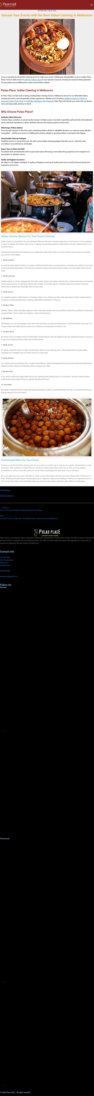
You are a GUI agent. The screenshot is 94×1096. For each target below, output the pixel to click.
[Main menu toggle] (91, 5)
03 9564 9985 (5, 571)
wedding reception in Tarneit (74, 99)
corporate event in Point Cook (12, 101)
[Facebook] (49, 731)
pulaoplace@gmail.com (8, 576)
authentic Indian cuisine (33, 80)
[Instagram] (49, 834)
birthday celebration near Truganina (40, 101)
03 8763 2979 (5, 565)
